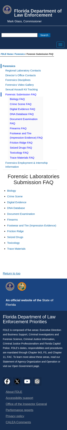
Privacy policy (15, 416)
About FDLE (14, 392)
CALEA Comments (18, 422)
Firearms (12, 219)
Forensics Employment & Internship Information (26, 164)
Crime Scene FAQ (20, 104)
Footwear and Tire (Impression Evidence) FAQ (26, 135)
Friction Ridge (15, 231)
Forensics (20, 54)
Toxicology (13, 242)
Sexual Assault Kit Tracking (21, 89)
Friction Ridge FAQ (21, 142)
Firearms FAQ (18, 128)
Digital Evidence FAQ (22, 109)
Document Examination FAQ (24, 121)
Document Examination (21, 213)
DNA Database (16, 207)
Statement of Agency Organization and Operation (30, 361)
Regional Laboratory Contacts (23, 70)
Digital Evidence (16, 202)
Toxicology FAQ (19, 152)
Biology (11, 190)
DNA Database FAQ (22, 114)
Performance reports (19, 410)
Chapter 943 (35, 352)
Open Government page (25, 366)
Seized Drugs (15, 237)
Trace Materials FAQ (22, 157)
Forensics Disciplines (18, 79)
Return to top (11, 273)
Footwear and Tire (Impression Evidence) (31, 225)
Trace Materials (16, 248)
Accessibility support (19, 398)
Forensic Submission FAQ (20, 94)
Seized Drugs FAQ (21, 147)
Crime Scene (15, 196)
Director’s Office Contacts (20, 75)
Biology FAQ (17, 99)
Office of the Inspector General (26, 404)
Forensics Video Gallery (19, 84)
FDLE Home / (8, 54)
